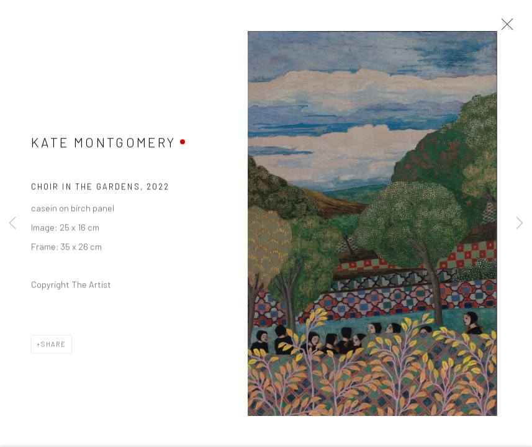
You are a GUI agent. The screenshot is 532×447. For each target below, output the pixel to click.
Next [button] (519, 223)
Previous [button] (12, 223)
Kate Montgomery (103, 143)
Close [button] (504, 28)
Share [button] (53, 345)
